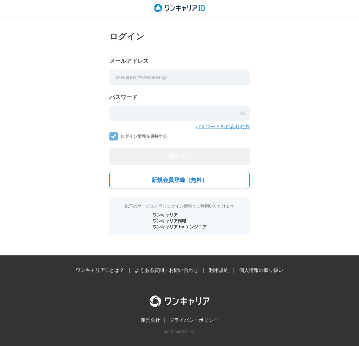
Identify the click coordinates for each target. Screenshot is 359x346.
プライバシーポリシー (193, 320)
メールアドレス (129, 61)
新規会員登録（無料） (179, 180)
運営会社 (150, 320)
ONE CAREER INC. (181, 332)
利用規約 (219, 270)
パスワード (123, 97)
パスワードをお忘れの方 (223, 126)
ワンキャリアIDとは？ (100, 270)
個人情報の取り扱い (261, 270)
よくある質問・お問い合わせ (166, 270)
